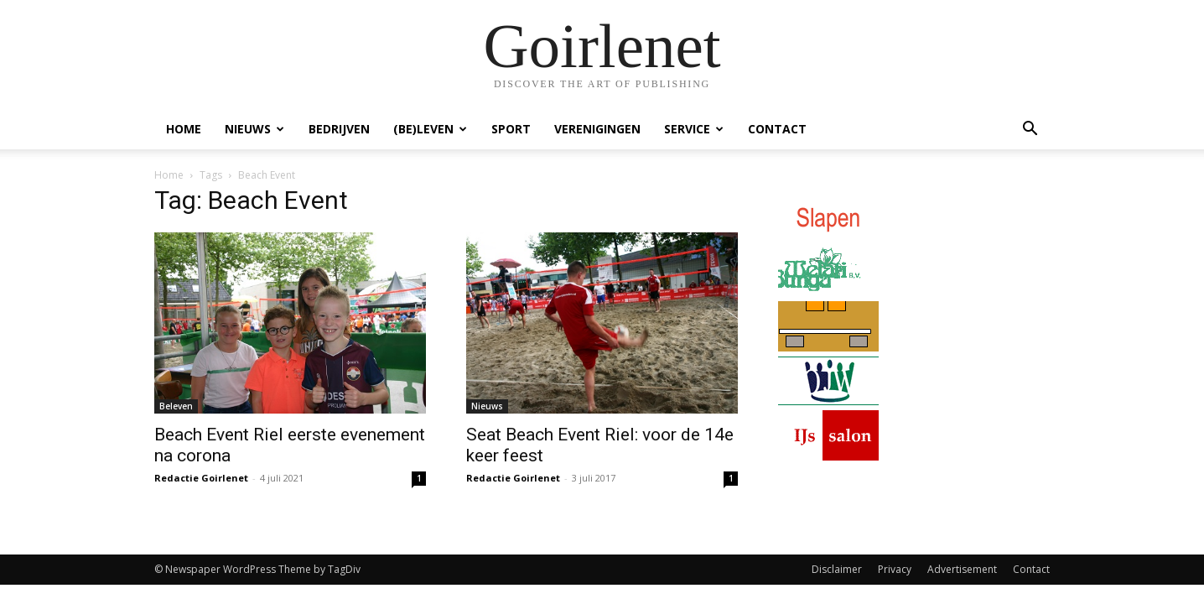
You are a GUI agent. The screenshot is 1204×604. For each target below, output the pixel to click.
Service (694, 129)
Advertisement (962, 569)
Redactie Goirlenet (201, 477)
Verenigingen (597, 129)
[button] (1029, 130)
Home (183, 129)
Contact (777, 129)
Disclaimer (837, 569)
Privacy (894, 569)
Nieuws (254, 129)
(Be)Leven (430, 129)
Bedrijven (339, 129)
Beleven (176, 406)
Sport (511, 129)
